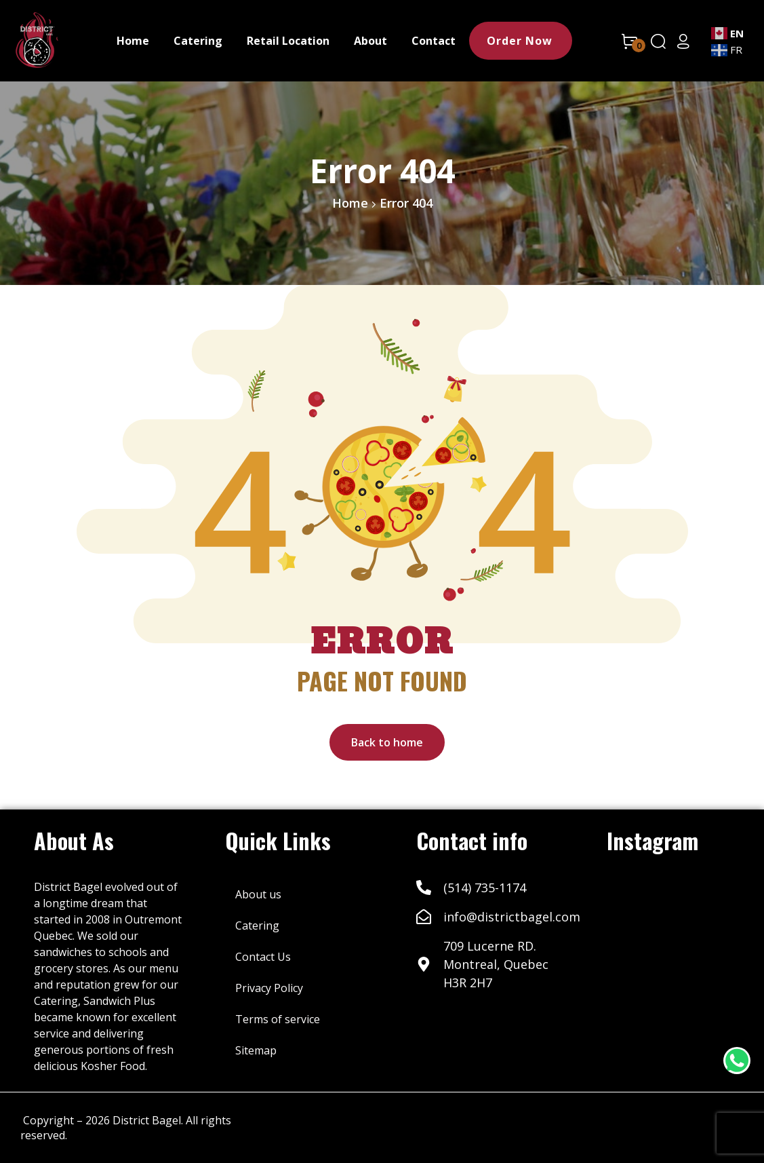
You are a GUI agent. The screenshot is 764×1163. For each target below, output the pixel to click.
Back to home (387, 742)
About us (258, 894)
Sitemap (256, 1050)
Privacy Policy (269, 987)
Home (350, 203)
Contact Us (263, 956)
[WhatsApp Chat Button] (736, 1060)
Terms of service (277, 1019)
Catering (257, 925)
